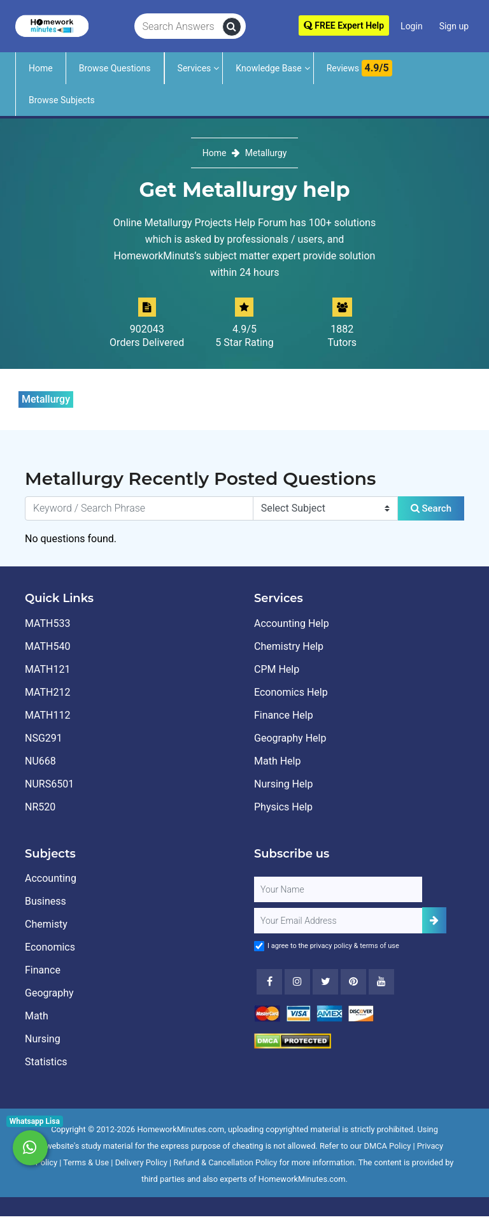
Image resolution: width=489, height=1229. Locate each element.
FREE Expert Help (344, 25)
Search (431, 508)
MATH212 (47, 692)
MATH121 (47, 669)
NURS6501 (49, 784)
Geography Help (290, 738)
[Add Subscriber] (434, 920)
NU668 (40, 761)
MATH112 (47, 715)
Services (194, 68)
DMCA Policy (387, 1146)
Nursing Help (283, 784)
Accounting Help (291, 623)
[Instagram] (297, 982)
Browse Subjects (62, 100)
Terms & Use (86, 1162)
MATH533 (47, 623)
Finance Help (283, 715)
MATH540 (47, 646)
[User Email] (338, 920)
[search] (231, 26)
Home (41, 68)
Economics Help (291, 692)
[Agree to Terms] (259, 946)
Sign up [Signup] (454, 26)
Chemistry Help (288, 646)
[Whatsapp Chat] (30, 1147)
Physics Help (283, 807)
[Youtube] (353, 982)
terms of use (379, 946)
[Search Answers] (178, 26)
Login (411, 26)
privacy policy (331, 946)
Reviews (359, 68)
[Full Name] (338, 889)
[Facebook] (269, 982)
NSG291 (43, 738)
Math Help (277, 761)
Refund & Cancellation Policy (225, 1162)
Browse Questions (115, 68)
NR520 (40, 807)
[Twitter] (325, 982)
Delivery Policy (141, 1162)
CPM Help (276, 669)
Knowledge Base (268, 68)
